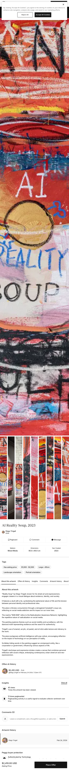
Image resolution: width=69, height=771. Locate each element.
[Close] (63, 4)
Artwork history (56, 581)
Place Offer (51, 765)
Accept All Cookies (43, 15)
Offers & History (24, 581)
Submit (62, 719)
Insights (35, 581)
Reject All (25, 15)
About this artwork (8, 581)
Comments (44, 581)
